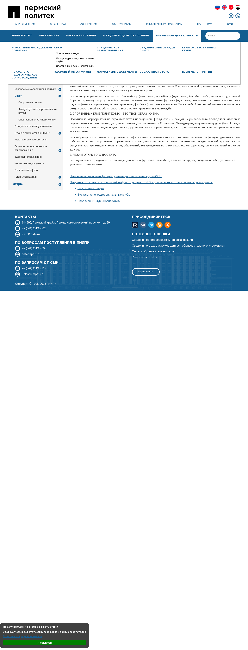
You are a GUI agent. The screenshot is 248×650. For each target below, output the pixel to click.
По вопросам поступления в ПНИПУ (52, 242)
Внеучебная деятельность (177, 36)
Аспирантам (88, 24)
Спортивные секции (67, 53)
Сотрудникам (121, 24)
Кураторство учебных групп (199, 49)
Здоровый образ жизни (72, 72)
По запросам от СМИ (37, 262)
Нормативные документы (117, 72)
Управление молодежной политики (32, 49)
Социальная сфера (154, 72)
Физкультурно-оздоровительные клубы (75, 60)
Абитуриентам (25, 24)
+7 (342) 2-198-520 (34, 228)
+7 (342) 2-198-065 (34, 248)
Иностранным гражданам (164, 24)
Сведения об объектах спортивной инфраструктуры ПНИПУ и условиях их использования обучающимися (141, 182)
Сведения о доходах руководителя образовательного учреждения (178, 245)
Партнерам (204, 24)
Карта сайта (145, 272)
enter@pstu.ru (31, 254)
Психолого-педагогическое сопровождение (25, 75)
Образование (49, 36)
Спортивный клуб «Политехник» (75, 66)
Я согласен (45, 642)
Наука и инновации (81, 36)
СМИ (230, 24)
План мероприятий (197, 72)
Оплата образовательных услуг (154, 251)
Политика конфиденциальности (22, 636)
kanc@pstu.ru (31, 234)
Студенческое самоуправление (110, 49)
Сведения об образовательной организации (162, 240)
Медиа (18, 184)
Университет (21, 36)
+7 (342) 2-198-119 (34, 268)
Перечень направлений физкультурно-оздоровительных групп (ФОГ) (116, 176)
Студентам (58, 24)
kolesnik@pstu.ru (33, 274)
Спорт (59, 48)
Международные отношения (126, 36)
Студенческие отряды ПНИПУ (157, 49)
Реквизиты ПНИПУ (144, 257)
